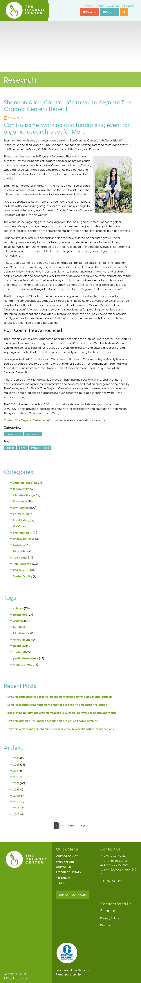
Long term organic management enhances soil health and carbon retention (57, 704)
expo (46, 447)
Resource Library (68, 872)
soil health (20, 652)
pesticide (19, 645)
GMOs (17, 526)
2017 (16, 814)
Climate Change (24, 495)
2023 (16, 777)
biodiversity (21, 633)
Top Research (13, 433)
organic (18, 620)
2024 (16, 770)
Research (63, 877)
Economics (20, 501)
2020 (16, 795)
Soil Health (20, 557)
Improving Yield (23, 538)
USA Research (22, 570)
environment (21, 639)
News (88, 6)
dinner (22, 447)
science (10, 447)
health (17, 627)
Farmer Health (22, 513)
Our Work (63, 866)
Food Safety (21, 520)
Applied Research (25, 482)
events (35, 447)
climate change (23, 664)
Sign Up (109, 12)
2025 (16, 764)
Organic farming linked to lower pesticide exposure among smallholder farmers (60, 696)
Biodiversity (21, 488)
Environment (33, 433)
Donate (89, 12)
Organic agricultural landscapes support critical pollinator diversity (52, 720)
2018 (16, 808)
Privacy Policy (109, 918)
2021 (16, 789)
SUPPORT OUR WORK (73, 894)
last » (83, 825)
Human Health (22, 532)
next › (71, 825)
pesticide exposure (26, 658)
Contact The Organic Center (23, 420)
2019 (16, 802)
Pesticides (20, 551)
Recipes (61, 882)
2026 (16, 758)
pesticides (20, 614)
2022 (16, 783)
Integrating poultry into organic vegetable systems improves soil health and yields (61, 712)
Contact (129, 6)
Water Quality (22, 576)
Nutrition (19, 545)
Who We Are (65, 861)
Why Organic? (67, 856)
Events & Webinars (108, 6)
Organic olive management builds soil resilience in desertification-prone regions (60, 729)
